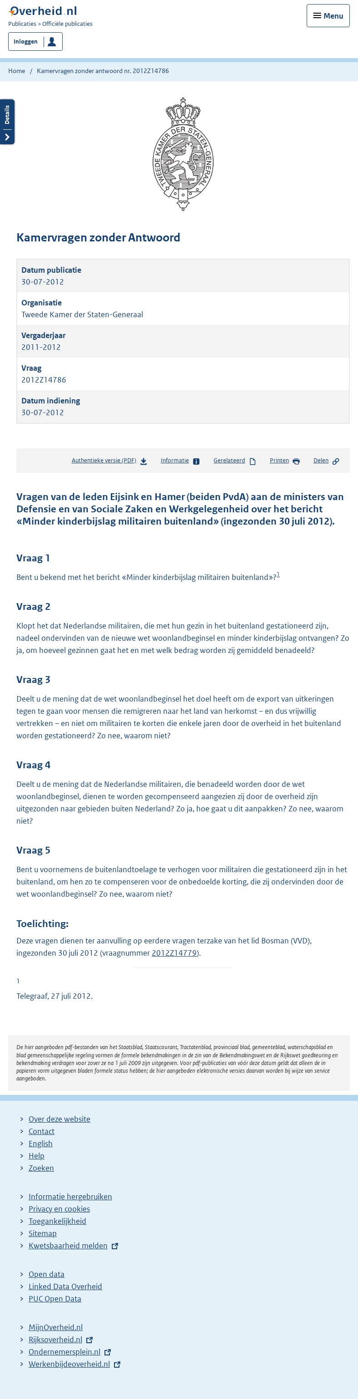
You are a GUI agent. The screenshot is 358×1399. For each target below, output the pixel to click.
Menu (333, 16)
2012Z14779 (174, 953)
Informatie (180, 461)
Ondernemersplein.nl (64, 1352)
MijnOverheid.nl (56, 1327)
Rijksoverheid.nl (55, 1340)
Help (37, 1156)
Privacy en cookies (59, 1209)
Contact (42, 1131)
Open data (47, 1274)
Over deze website (59, 1119)
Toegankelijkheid (57, 1221)
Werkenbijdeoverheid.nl (69, 1364)
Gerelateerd (235, 461)
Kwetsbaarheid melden (68, 1246)
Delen (326, 461)
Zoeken (41, 1168)
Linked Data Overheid (65, 1286)
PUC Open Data (55, 1299)
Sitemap (43, 1233)
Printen (285, 461)
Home (16, 71)
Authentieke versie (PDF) (110, 462)
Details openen (7, 121)
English (41, 1144)
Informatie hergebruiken (70, 1197)
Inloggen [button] (26, 41)
